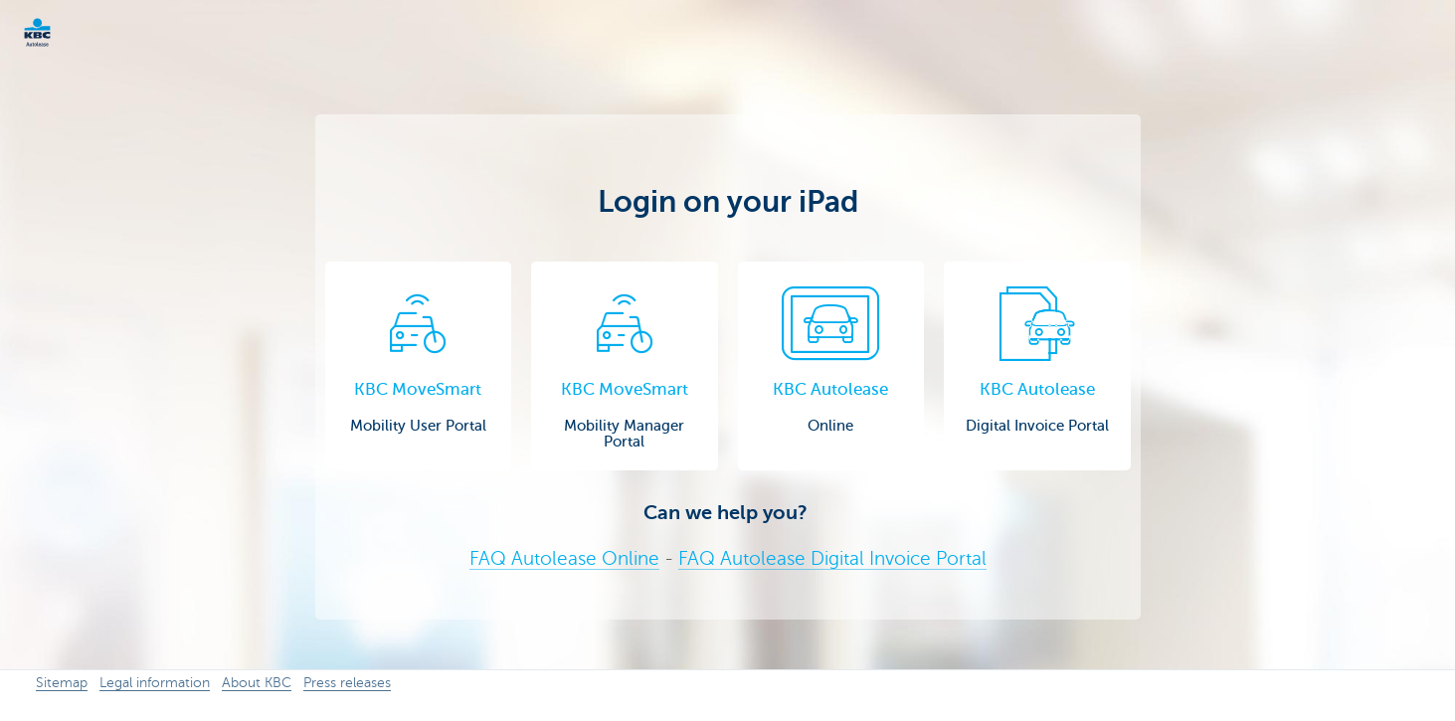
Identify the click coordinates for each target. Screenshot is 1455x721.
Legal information (154, 682)
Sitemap (62, 682)
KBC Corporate (69, 32)
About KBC (256, 682)
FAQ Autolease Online (564, 558)
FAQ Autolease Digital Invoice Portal (832, 558)
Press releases (347, 682)
